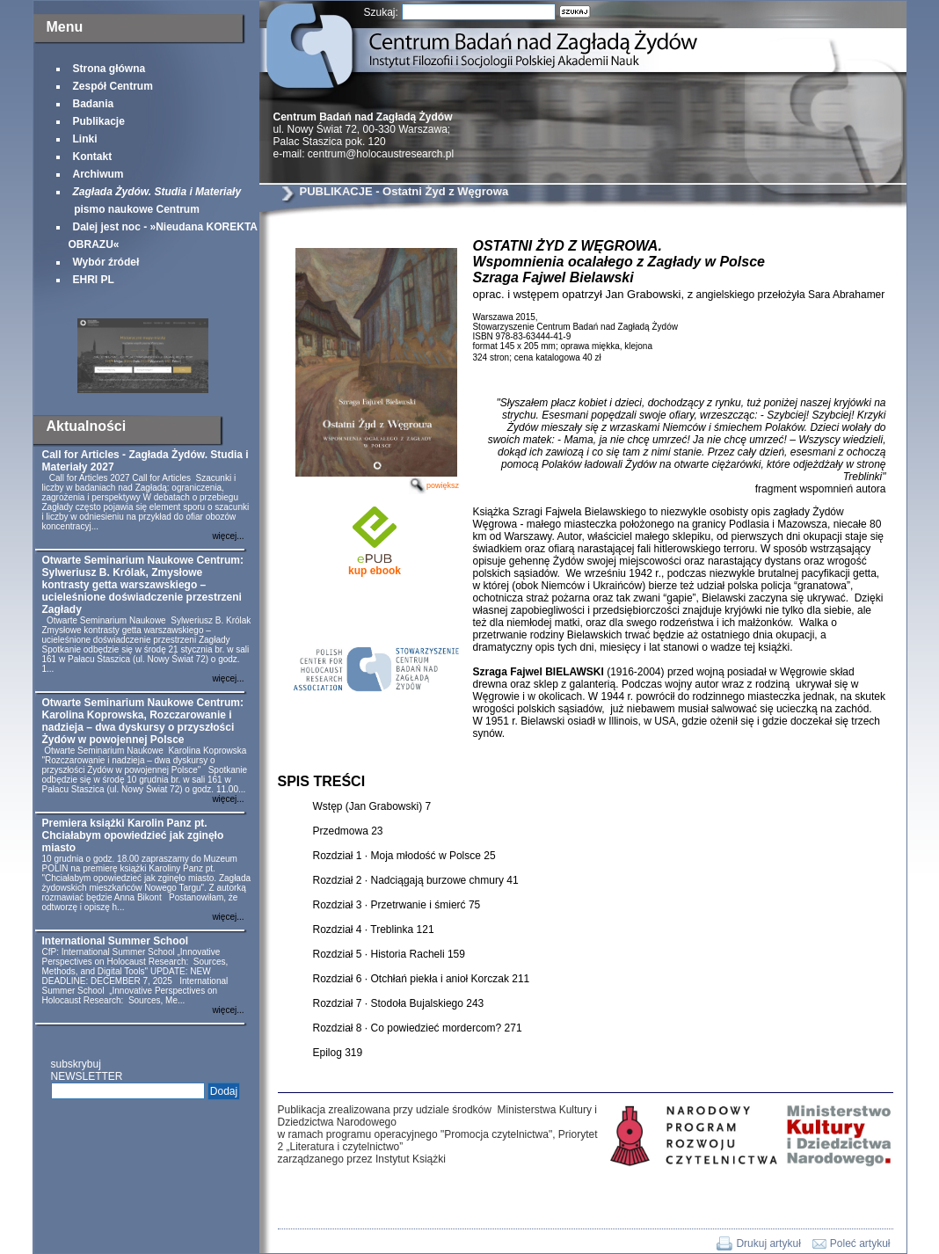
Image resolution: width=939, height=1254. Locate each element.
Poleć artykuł (860, 1243)
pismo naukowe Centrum (155, 200)
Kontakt (93, 156)
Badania (93, 104)
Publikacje (99, 121)
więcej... (228, 536)
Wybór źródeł (106, 262)
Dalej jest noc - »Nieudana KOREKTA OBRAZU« (163, 236)
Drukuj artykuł (768, 1243)
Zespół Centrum (113, 86)
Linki (85, 139)
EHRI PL (93, 279)
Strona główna (109, 68)
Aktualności (87, 426)
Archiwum (98, 174)
